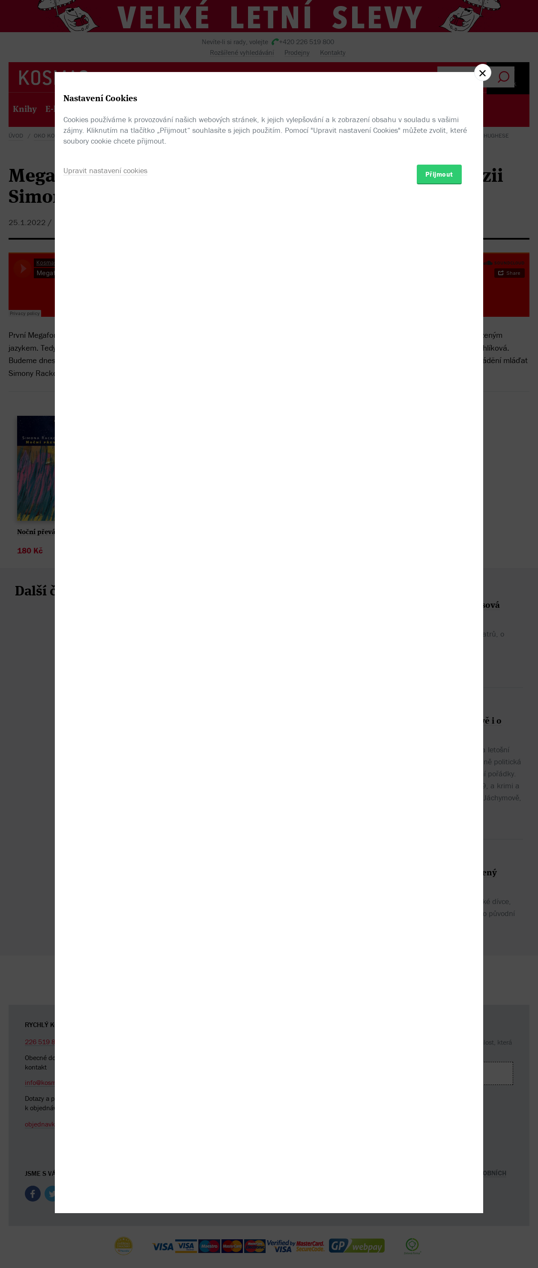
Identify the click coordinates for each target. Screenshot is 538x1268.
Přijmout (439, 684)
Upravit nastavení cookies (105, 680)
